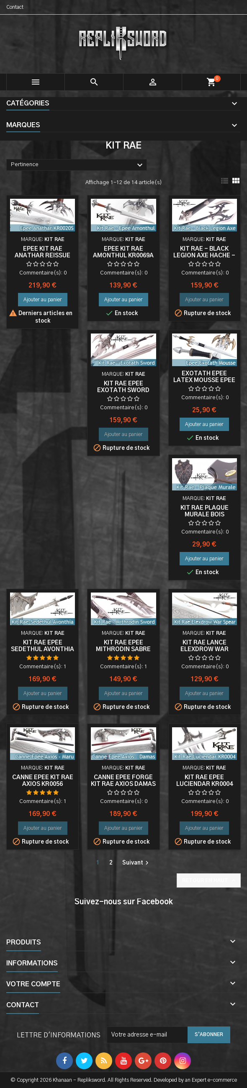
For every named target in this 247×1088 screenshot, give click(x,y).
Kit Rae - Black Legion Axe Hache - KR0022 (204, 255)
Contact (14, 7)
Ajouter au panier (42, 299)
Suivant (136, 863)
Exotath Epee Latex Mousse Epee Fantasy (204, 380)
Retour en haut (209, 880)
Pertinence (78, 165)
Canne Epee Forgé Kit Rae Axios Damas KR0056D (123, 784)
